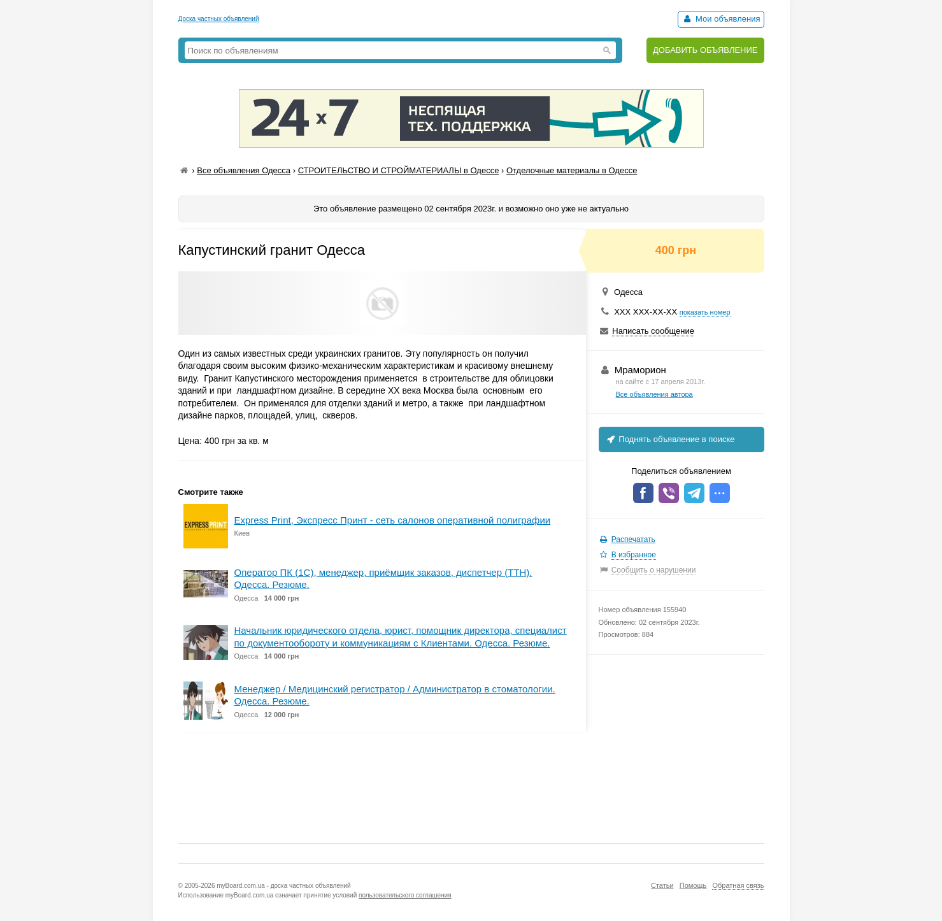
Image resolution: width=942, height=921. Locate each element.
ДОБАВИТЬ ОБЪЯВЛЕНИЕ (705, 50)
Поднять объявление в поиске (670, 439)
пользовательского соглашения (405, 895)
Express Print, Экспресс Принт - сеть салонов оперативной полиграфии (392, 520)
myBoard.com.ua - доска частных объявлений (283, 885)
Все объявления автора (654, 394)
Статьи (662, 885)
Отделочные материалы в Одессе (571, 170)
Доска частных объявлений (218, 18)
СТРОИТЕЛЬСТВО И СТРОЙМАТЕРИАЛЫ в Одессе (398, 170)
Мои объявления (721, 19)
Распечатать (633, 539)
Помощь (693, 885)
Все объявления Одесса (243, 170)
